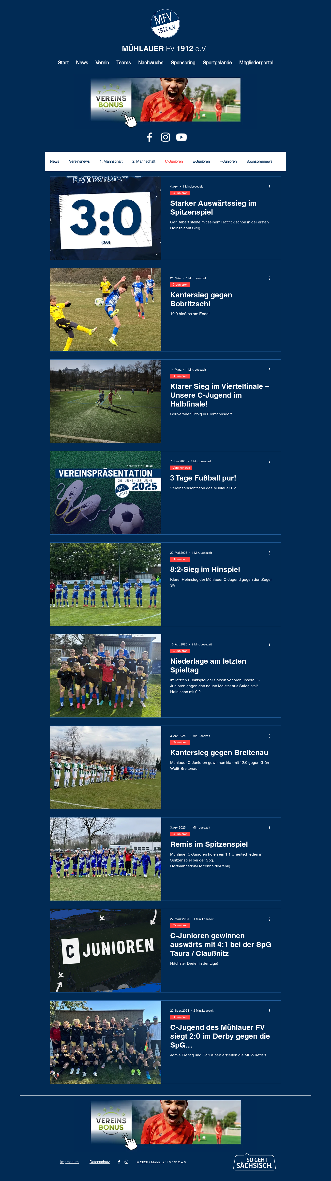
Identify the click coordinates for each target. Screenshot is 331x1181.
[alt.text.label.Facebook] (149, 137)
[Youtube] (181, 137)
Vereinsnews (79, 161)
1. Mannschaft (111, 161)
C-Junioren (174, 161)
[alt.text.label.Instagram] (165, 137)
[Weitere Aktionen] (271, 187)
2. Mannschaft (143, 161)
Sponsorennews (259, 161)
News (54, 161)
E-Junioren (201, 161)
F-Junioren (228, 161)
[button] (102, 64)
